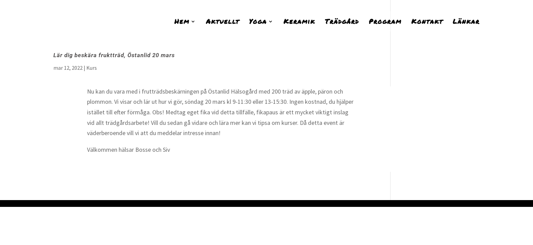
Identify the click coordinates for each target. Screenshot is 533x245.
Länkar (466, 22)
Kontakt (427, 22)
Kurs (91, 67)
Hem (181, 22)
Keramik (299, 22)
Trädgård (342, 22)
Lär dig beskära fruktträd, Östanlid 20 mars (114, 55)
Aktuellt (222, 22)
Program (385, 22)
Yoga (258, 22)
